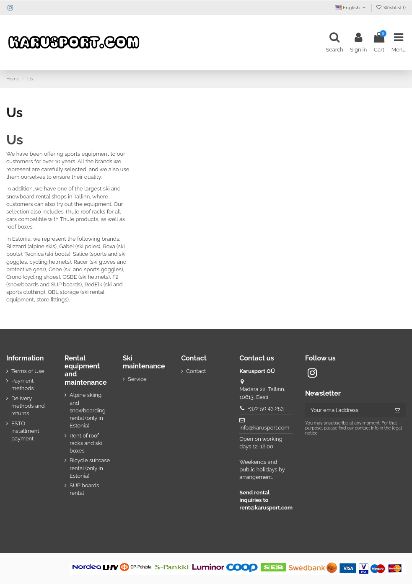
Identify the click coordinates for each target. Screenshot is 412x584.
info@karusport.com (264, 427)
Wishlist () (391, 7)
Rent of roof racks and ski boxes (86, 443)
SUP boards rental (84, 489)
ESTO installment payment (25, 431)
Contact (196, 371)
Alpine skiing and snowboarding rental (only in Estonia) (88, 410)
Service (137, 379)
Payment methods (22, 384)
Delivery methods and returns (28, 406)
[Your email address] (347, 410)
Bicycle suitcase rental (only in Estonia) (90, 468)
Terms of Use (27, 371)
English (351, 7)
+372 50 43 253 (266, 408)
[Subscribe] (397, 410)
